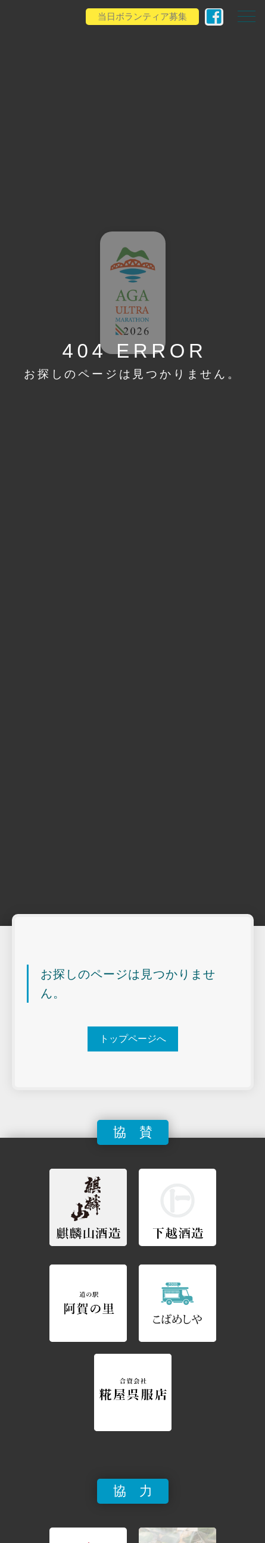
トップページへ (132, 1039)
